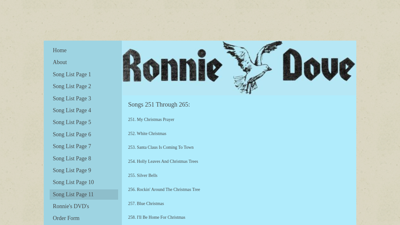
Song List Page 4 (72, 110)
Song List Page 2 (72, 86)
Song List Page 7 (72, 146)
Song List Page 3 (72, 98)
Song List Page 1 (72, 74)
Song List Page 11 (73, 194)
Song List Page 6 (72, 134)
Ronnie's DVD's (71, 206)
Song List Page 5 (72, 122)
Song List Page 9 (72, 170)
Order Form (66, 218)
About (60, 62)
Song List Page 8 (72, 158)
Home (60, 50)
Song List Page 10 (73, 182)
